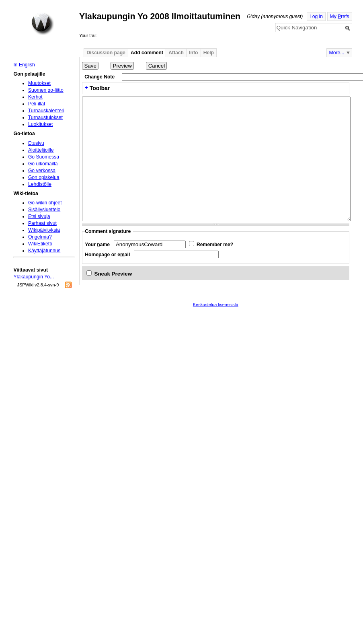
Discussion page (105, 53)
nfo (193, 53)
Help (208, 53)
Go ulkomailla (43, 164)
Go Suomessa (43, 157)
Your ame (97, 244)
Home (42, 24)
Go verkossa (41, 170)
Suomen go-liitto (46, 90)
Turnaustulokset (45, 117)
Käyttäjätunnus (44, 250)
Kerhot (35, 97)
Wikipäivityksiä (44, 230)
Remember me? (215, 244)
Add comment (147, 53)
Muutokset (39, 83)
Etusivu (36, 143)
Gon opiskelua (43, 177)
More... (337, 53)
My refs (339, 16)
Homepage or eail (107, 254)
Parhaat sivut (42, 223)
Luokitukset (40, 124)
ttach (176, 53)
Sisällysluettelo (44, 209)
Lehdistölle (39, 184)
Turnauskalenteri (46, 110)
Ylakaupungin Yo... (33, 277)
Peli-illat (36, 104)
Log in (316, 16)
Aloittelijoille (41, 150)
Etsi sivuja (39, 216)
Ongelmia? (40, 237)
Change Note (99, 77)
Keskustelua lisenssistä (215, 304)
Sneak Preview (113, 274)
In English (24, 65)
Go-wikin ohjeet (45, 203)
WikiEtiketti (40, 244)
